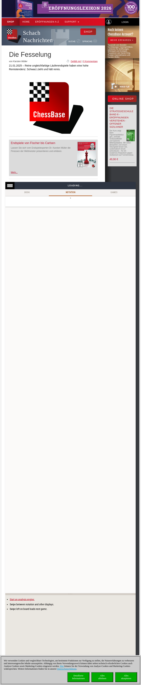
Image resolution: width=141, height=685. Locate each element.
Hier (62, 666)
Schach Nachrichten (38, 36)
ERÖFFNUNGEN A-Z (47, 22)
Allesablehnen (102, 677)
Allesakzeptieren (126, 677)
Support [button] (72, 22)
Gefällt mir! (76, 61)
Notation (70, 192)
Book (27, 192)
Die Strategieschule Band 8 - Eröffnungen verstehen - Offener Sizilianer (121, 117)
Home (26, 22)
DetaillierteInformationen (78, 677)
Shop (10, 22)
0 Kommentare (90, 61)
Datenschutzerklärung (66, 669)
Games (114, 192)
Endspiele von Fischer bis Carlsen (33, 143)
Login (125, 22)
